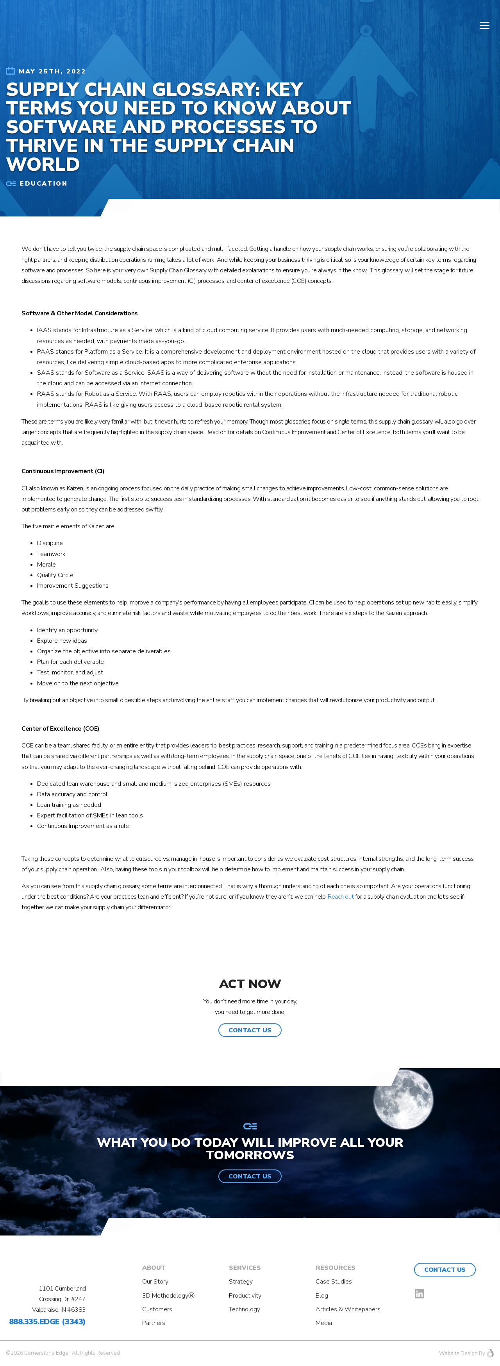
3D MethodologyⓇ (168, 1295)
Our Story (155, 1281)
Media (324, 1323)
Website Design (458, 1353)
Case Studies (334, 1281)
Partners (153, 1323)
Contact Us (444, 1270)
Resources (335, 1268)
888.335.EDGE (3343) (47, 1321)
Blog (322, 1295)
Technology (244, 1309)
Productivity (245, 1295)
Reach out (341, 896)
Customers (157, 1309)
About (154, 1268)
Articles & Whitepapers (348, 1309)
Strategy (241, 1281)
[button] (250, 1030)
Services (245, 1268)
